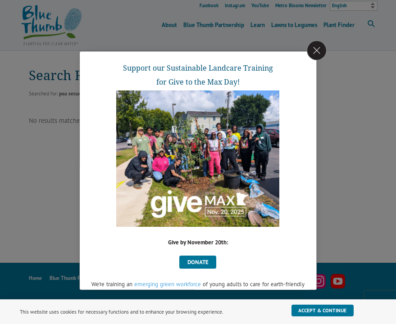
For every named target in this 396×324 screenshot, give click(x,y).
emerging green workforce (167, 284)
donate (198, 262)
